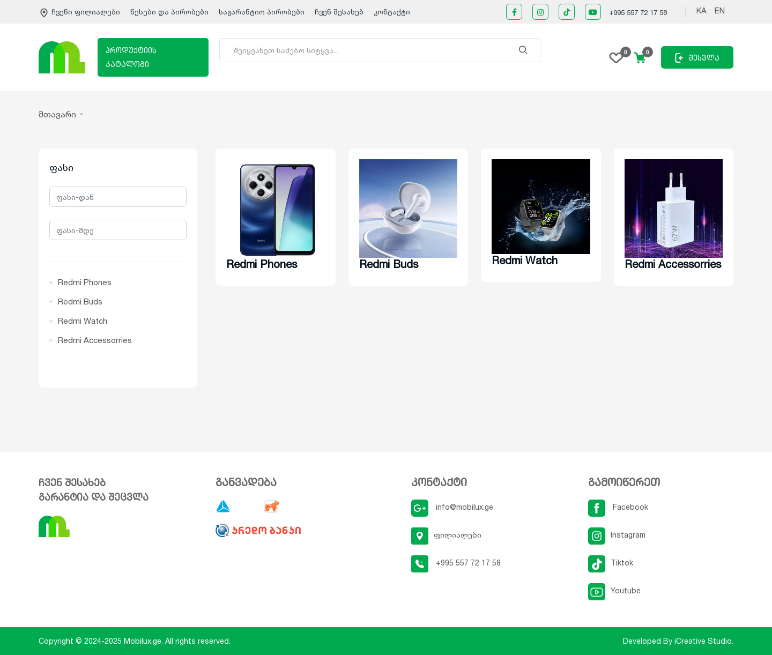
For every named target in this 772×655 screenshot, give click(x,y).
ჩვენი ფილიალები (80, 12)
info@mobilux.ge (452, 506)
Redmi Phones (85, 282)
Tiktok (610, 562)
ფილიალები (446, 534)
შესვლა (697, 58)
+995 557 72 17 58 (638, 12)
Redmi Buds (80, 301)
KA (701, 10)
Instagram (616, 534)
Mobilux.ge (142, 640)
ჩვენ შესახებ (339, 12)
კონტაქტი (392, 12)
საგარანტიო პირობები (263, 12)
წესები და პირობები (170, 12)
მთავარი (57, 114)
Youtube (614, 590)
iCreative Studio (703, 640)
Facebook (618, 506)
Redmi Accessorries (95, 340)
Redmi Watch (82, 321)
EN (720, 10)
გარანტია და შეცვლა (94, 497)
